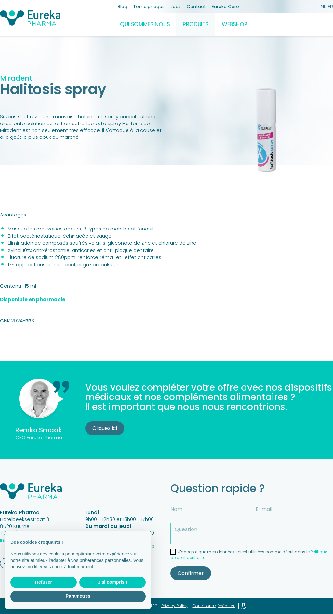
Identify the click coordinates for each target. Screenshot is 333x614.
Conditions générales (213, 605)
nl (323, 6)
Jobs (175, 6)
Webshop (234, 24)
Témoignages (149, 6)
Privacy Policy (174, 605)
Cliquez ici (104, 428)
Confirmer (191, 573)
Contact (196, 6)
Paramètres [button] (78, 596)
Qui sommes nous (145, 24)
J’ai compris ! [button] (112, 582)
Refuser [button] (43, 582)
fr (330, 6)
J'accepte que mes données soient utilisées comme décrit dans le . (248, 554)
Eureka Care (225, 6)
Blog (122, 6)
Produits (195, 24)
